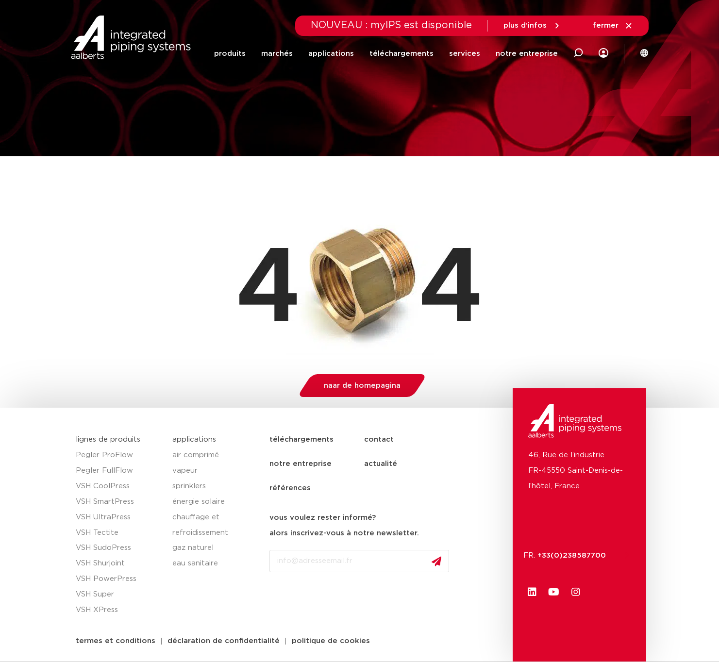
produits (230, 53)
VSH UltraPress (103, 517)
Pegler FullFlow (104, 470)
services (464, 53)
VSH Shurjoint (100, 563)
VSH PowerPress (106, 578)
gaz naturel (193, 547)
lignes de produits (108, 439)
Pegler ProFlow (104, 455)
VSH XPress (97, 609)
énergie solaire (198, 501)
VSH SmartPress (105, 501)
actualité (380, 463)
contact (379, 439)
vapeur (185, 470)
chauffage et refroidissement (200, 524)
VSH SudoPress (103, 547)
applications (331, 53)
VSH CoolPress (103, 486)
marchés (277, 53)
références (290, 488)
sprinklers (189, 486)
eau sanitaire (195, 563)
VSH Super (95, 594)
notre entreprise (527, 53)
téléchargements (401, 53)
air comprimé (195, 455)
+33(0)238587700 (576, 555)
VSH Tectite (97, 532)
